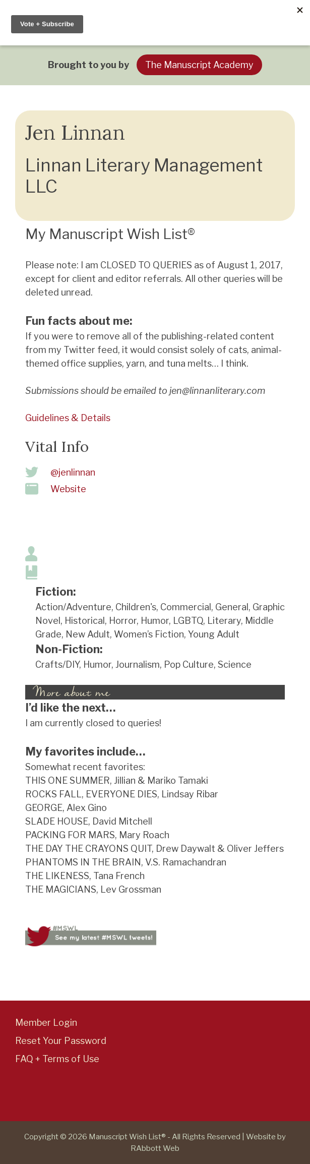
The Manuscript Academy (199, 65)
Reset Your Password (60, 1040)
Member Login (46, 1022)
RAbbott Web (155, 1148)
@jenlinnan (72, 472)
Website (68, 489)
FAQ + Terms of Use (57, 1059)
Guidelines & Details (67, 418)
